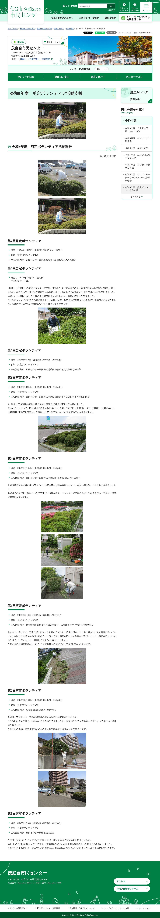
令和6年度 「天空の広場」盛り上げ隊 (136, 130)
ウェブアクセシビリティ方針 (116, 908)
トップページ (13, 29)
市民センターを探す (27, 29)
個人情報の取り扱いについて (81, 908)
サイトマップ (144, 908)
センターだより (134, 77)
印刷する (112, 32)
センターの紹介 (25, 77)
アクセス (120, 881)
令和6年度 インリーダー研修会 (137, 139)
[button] (146, 7)
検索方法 (111, 10)
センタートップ (53, 42)
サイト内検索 (71, 6)
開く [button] (99, 69)
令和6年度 (70, 29)
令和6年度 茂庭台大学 (136, 148)
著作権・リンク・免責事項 (48, 908)
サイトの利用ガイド (18, 908)
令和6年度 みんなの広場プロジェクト (137, 156)
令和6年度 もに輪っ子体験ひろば (137, 166)
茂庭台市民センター (44, 29)
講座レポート (59, 29)
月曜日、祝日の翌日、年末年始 (35, 59)
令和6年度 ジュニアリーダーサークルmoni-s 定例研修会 (137, 177)
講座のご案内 (62, 77)
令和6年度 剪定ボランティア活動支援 (137, 189)
